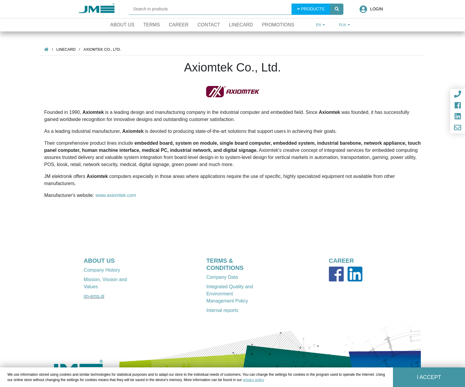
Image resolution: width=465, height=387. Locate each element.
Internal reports (222, 310)
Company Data (222, 277)
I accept (429, 377)
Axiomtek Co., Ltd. (102, 49)
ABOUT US (99, 260)
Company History (102, 270)
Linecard (241, 24)
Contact (209, 24)
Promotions (278, 24)
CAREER (341, 260)
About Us (122, 24)
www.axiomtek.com (115, 195)
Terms (151, 24)
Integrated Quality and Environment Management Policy (229, 293)
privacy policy (253, 380)
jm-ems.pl (94, 296)
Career (179, 24)
